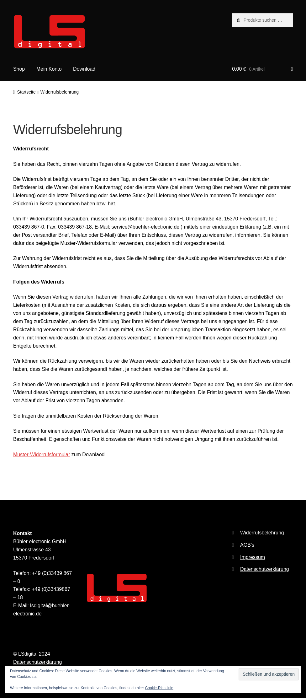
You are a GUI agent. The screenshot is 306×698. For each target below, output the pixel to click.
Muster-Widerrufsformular (41, 454)
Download (84, 69)
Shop (19, 69)
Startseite (26, 92)
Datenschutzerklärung (264, 569)
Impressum (252, 557)
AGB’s (247, 545)
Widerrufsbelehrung (262, 532)
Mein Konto (49, 69)
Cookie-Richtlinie (159, 688)
